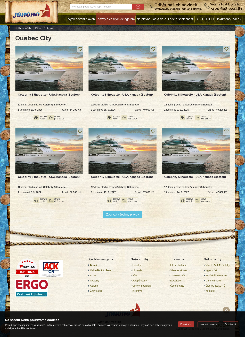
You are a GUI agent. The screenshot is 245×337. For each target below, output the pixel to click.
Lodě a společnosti (181, 19)
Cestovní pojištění (141, 285)
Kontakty (210, 290)
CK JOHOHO (204, 19)
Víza (134, 275)
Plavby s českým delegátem (116, 19)
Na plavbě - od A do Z (151, 19)
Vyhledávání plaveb (81, 19)
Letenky (136, 265)
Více (236, 19)
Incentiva (137, 290)
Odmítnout (230, 324)
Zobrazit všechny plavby (122, 214)
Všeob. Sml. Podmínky (218, 265)
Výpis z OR (211, 270)
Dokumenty (223, 19)
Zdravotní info (177, 275)
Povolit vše (186, 324)
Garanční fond (213, 280)
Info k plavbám (178, 265)
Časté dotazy (177, 285)
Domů (93, 265)
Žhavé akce (96, 290)
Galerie (94, 285)
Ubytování (137, 270)
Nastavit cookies (208, 324)
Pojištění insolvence (216, 275)
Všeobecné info (178, 270)
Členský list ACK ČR (216, 285)
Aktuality (94, 280)
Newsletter (176, 280)
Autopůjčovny (139, 280)
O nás (93, 275)
